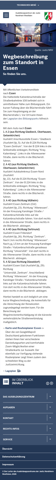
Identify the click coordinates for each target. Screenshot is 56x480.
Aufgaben (9, 407)
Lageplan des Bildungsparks (23, 118)
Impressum (8, 464)
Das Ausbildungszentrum (18, 396)
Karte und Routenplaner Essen (23, 328)
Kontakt (8, 418)
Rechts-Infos (11, 428)
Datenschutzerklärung (13, 456)
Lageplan (10, 371)
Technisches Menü (26, 5)
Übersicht (7, 448)
